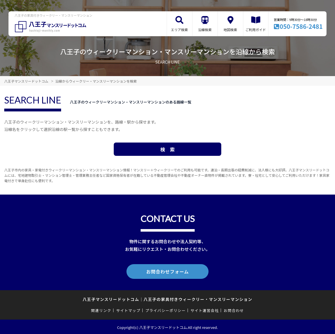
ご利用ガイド (256, 29)
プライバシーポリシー (165, 309)
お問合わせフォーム (167, 271)
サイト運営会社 (204, 309)
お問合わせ (234, 309)
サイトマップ (128, 309)
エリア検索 (179, 29)
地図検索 (230, 29)
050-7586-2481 (301, 26)
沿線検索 (205, 29)
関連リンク (101, 309)
